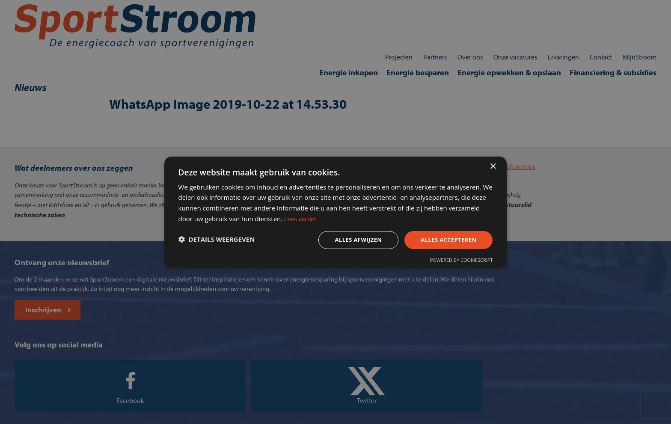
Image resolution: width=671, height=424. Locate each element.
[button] (226, 242)
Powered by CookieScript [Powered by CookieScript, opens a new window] (451, 263)
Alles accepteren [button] (437, 241)
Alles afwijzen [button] (343, 241)
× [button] (493, 161)
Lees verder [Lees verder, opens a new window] (423, 218)
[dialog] (335, 212)
